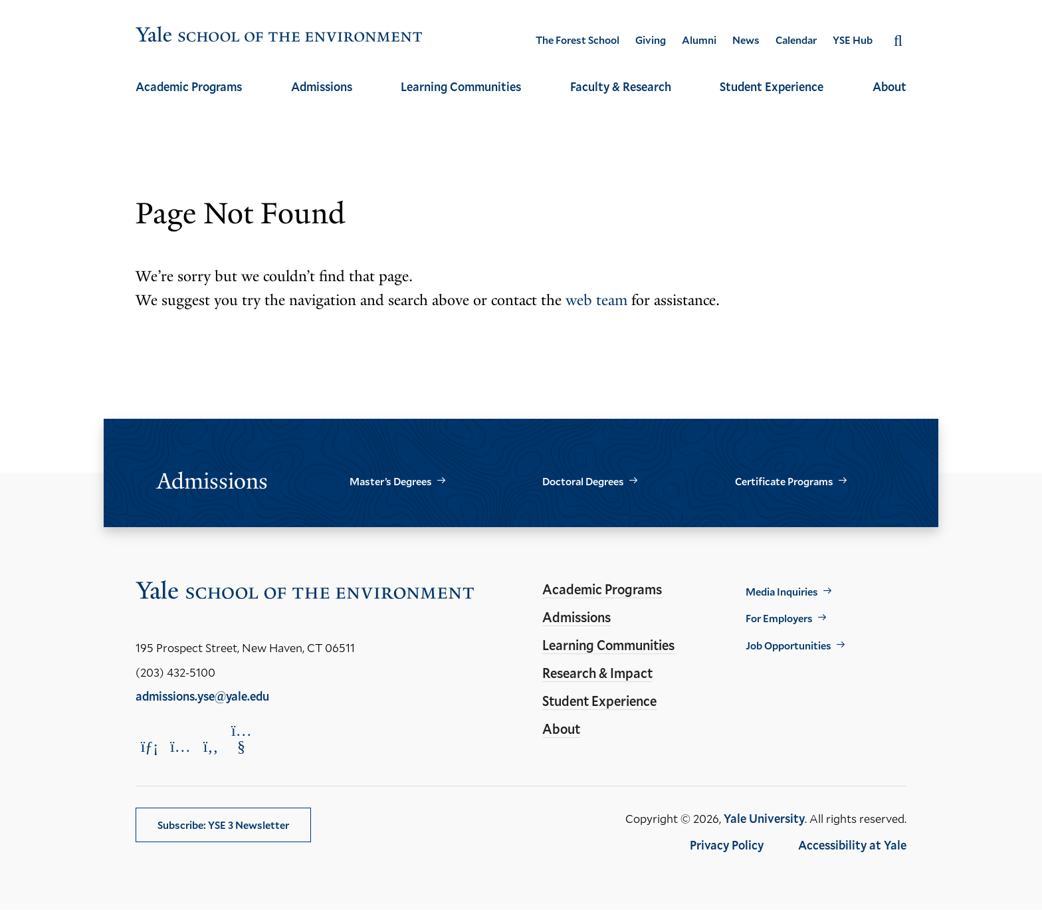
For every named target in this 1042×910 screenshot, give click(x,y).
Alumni (699, 40)
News (746, 40)
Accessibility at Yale (852, 845)
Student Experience (771, 86)
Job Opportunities (788, 645)
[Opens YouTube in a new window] (241, 738)
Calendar (796, 40)
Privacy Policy (727, 845)
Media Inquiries (782, 591)
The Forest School (577, 40)
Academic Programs (189, 86)
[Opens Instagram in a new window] (180, 746)
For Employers (779, 618)
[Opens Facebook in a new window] (211, 746)
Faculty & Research (620, 86)
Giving (650, 40)
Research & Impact (597, 672)
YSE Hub (853, 40)
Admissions (321, 86)
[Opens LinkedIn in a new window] (149, 746)
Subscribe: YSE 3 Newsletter (223, 825)
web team (596, 300)
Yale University (764, 818)
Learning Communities (461, 86)
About (889, 86)
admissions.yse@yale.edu (202, 696)
